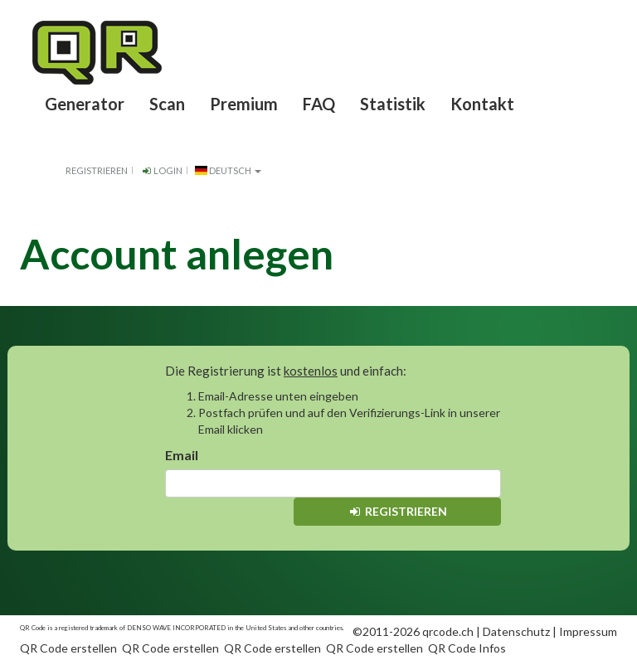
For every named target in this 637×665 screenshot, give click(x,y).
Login (161, 170)
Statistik (392, 104)
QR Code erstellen (68, 648)
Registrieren (97, 170)
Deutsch (228, 170)
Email (181, 455)
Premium (244, 104)
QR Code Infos (467, 648)
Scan (167, 104)
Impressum (588, 631)
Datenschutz (516, 631)
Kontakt (482, 104)
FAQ (319, 104)
